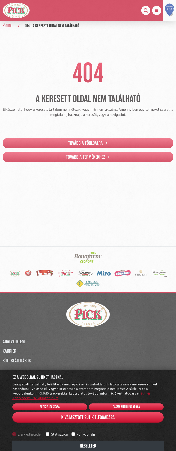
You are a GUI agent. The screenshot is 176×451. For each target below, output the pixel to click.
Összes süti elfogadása (126, 407)
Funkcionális (86, 434)
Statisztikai (59, 434)
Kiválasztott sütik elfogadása (88, 417)
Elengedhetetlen (30, 434)
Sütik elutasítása (50, 407)
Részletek (88, 446)
